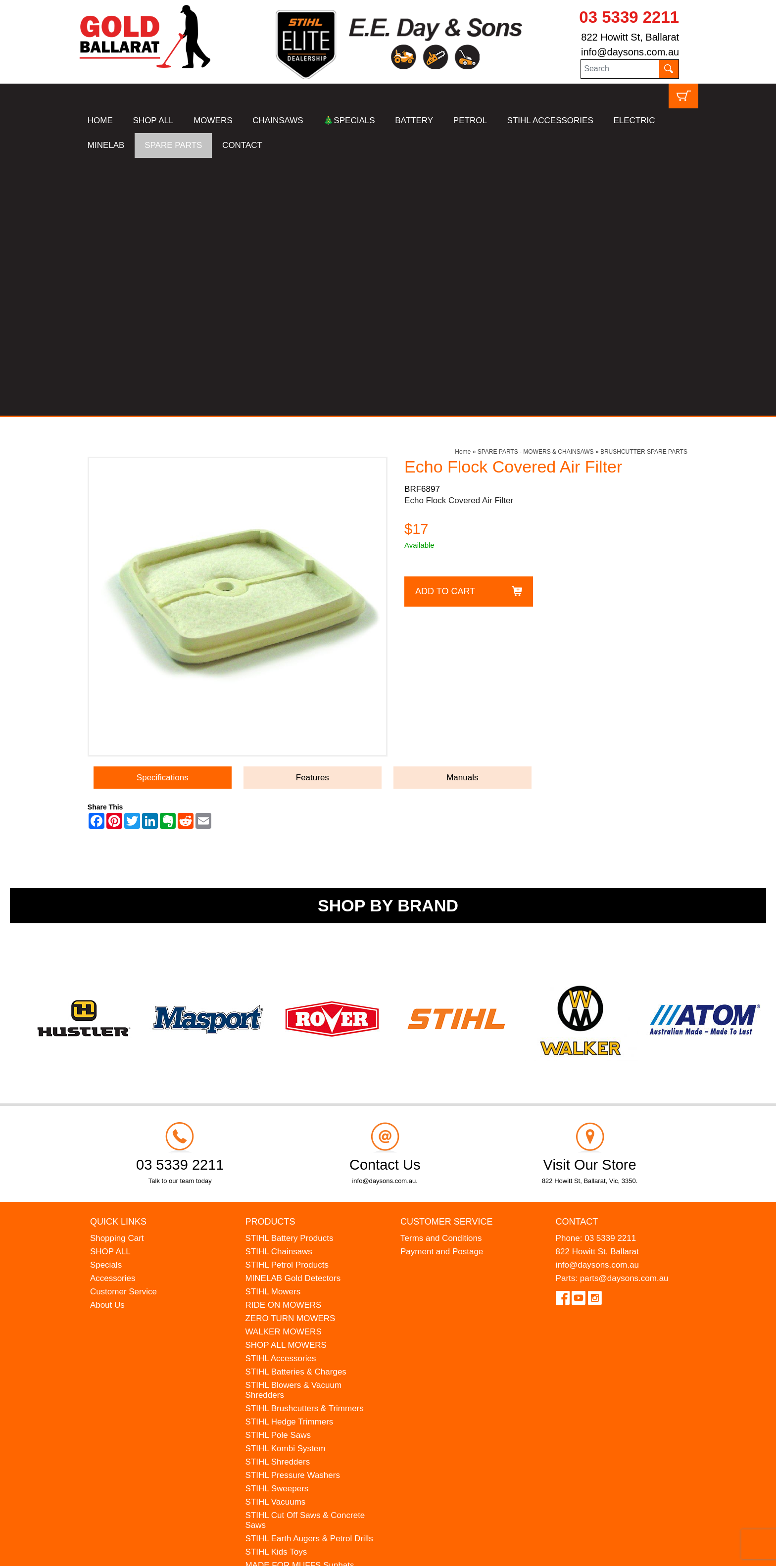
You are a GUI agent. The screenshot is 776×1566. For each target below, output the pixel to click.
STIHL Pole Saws (278, 1177)
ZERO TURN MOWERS (290, 1060)
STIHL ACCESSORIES (550, 120)
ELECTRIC (634, 120)
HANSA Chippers (277, 1334)
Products (270, 964)
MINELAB (106, 145)
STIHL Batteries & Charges (295, 1114)
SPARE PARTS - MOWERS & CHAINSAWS (536, 193)
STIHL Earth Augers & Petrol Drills (309, 1280)
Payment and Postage (441, 993)
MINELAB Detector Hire (289, 1361)
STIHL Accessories (280, 1100)
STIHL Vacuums (275, 1244)
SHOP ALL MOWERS (285, 1087)
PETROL (470, 120)
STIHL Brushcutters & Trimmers (304, 1150)
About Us (107, 1047)
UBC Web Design (127, 1552)
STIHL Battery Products (289, 980)
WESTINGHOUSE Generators (302, 1347)
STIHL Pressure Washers (292, 1217)
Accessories (113, 1020)
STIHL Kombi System (285, 1190)
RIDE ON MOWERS (283, 1047)
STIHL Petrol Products (287, 1007)
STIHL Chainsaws (278, 993)
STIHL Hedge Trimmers (289, 1164)
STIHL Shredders (277, 1204)
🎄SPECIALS (349, 120)
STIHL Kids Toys (276, 1294)
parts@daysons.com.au (624, 1020)
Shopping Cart (117, 980)
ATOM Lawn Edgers (282, 1321)
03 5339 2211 (629, 17)
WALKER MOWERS (283, 1074)
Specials (106, 1007)
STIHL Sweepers (276, 1230)
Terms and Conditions (441, 980)
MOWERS (213, 120)
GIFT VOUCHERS (279, 1374)
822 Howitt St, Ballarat (630, 37)
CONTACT (242, 145)
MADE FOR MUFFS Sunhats (299, 1307)
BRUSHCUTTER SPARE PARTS (643, 193)
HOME (100, 120)
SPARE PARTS (173, 145)
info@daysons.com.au (630, 52)
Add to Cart (445, 333)
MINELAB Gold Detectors (292, 1020)
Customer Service (123, 1034)
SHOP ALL (153, 120)
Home (463, 193)
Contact (577, 964)
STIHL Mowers (272, 1034)
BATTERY (414, 120)
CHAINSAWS (277, 120)
